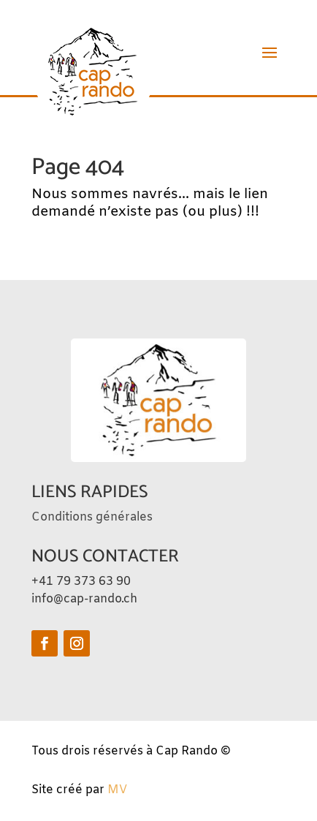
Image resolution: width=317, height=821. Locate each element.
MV (117, 790)
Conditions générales (92, 517)
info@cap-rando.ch (84, 599)
